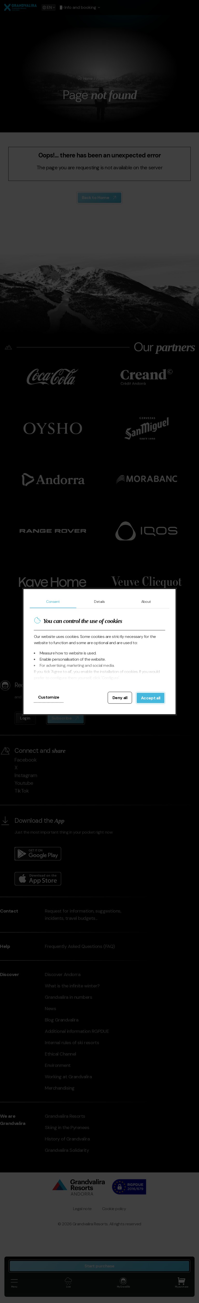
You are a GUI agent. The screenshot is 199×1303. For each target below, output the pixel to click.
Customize (48, 697)
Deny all (119, 697)
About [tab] (146, 601)
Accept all (150, 697)
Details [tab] (99, 601)
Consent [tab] (53, 601)
